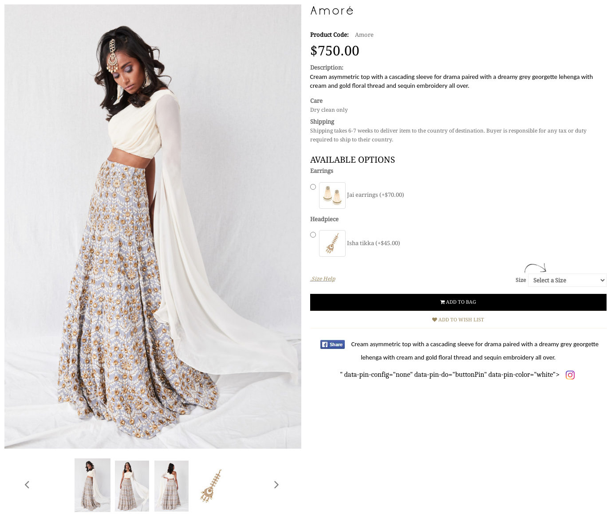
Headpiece (324, 219)
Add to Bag (458, 302)
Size (521, 280)
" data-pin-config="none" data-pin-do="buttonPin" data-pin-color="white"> (469, 359)
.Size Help (322, 279)
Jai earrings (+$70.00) (361, 195)
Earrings (321, 171)
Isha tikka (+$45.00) (359, 243)
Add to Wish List (458, 320)
